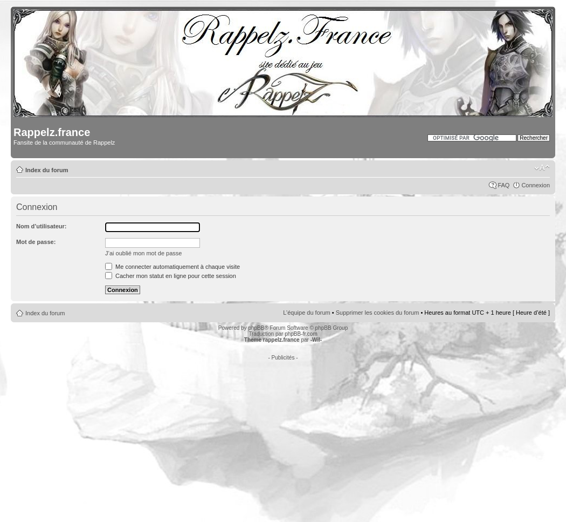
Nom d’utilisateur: (41, 226)
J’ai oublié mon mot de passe (143, 253)
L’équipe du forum (306, 312)
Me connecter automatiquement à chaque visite (172, 266)
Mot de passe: (36, 242)
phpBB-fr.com (301, 334)
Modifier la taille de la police (542, 168)
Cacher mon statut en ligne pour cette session (170, 276)
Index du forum (46, 170)
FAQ (503, 185)
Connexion (535, 185)
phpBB (256, 328)
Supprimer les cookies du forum (377, 312)
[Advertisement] (283, 436)
